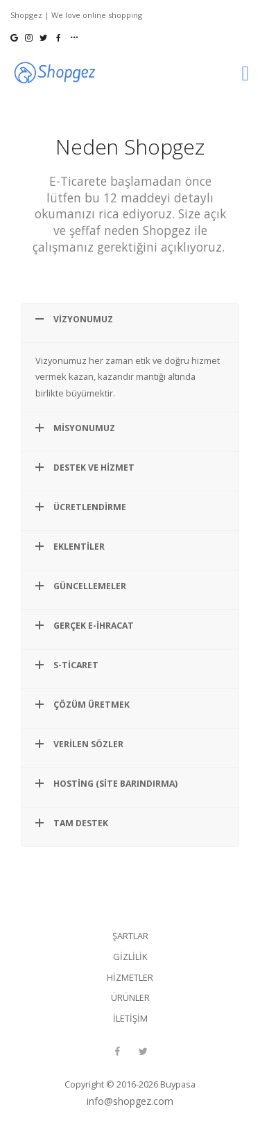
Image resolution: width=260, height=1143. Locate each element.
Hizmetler (130, 977)
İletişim (130, 1018)
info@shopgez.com (130, 1101)
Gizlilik (130, 956)
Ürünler (130, 997)
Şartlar (130, 936)
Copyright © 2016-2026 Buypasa (130, 1084)
